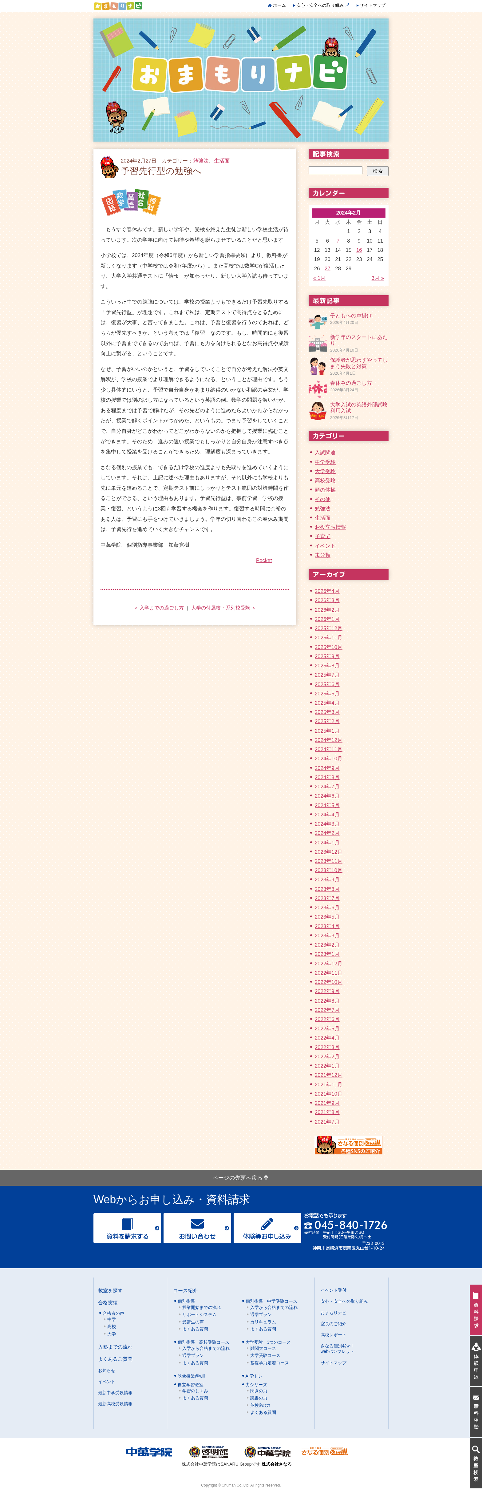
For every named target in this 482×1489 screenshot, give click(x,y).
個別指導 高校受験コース (203, 1342)
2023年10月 (328, 870)
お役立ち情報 (330, 527)
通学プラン (261, 1314)
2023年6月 (327, 908)
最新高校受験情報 (115, 1403)
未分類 (322, 555)
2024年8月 (327, 777)
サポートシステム (199, 1314)
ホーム (279, 5)
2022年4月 (327, 1038)
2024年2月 (327, 833)
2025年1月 (327, 731)
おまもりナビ (333, 1312)
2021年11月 (328, 1085)
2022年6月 (327, 1019)
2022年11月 (328, 973)
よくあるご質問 (115, 1359)
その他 (322, 499)
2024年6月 (327, 796)
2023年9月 (327, 880)
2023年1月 (327, 954)
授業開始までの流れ (201, 1307)
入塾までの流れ (115, 1347)
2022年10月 (328, 982)
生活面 (222, 161)
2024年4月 (327, 815)
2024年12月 (328, 740)
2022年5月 (327, 1029)
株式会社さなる (277, 1464)
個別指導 (186, 1301)
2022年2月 (327, 1057)
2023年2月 (327, 945)
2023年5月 (327, 917)
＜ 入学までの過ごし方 (158, 608)
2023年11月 (328, 861)
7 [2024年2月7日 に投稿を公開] (338, 241)
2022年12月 (328, 964)
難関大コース (263, 1348)
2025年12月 (328, 628)
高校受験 (325, 481)
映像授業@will (191, 1376)
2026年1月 (327, 619)
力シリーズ (256, 1384)
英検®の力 (260, 1405)
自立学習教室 (190, 1384)
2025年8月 (327, 666)
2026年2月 (327, 610)
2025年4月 (327, 703)
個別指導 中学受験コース (271, 1301)
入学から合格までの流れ (274, 1307)
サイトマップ (372, 5)
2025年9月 (327, 656)
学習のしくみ (195, 1390)
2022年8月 (327, 1001)
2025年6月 (327, 684)
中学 (111, 1319)
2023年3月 (327, 936)
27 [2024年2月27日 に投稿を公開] (327, 269)
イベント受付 (333, 1290)
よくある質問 (195, 1328)
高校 (111, 1326)
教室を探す (110, 1290)
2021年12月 (328, 1075)
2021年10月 (328, 1094)
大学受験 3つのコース (268, 1342)
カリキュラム (263, 1321)
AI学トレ (254, 1376)
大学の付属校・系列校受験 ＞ (223, 608)
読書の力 (258, 1397)
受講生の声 (193, 1321)
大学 (111, 1333)
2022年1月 (327, 1066)
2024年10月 (328, 759)
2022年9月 (327, 991)
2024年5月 (327, 805)
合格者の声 (113, 1313)
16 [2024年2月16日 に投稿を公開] (359, 250)
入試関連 (325, 453)
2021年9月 (327, 1103)
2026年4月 (327, 591)
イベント (325, 546)
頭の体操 (325, 490)
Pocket (264, 560)
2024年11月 (328, 749)
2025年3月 (327, 712)
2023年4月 (327, 926)
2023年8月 (327, 889)
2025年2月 (327, 721)
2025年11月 (328, 638)
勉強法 (201, 161)
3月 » (378, 278)
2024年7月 (327, 787)
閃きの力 (258, 1390)
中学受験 (325, 462)
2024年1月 (327, 843)
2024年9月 (327, 768)
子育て (322, 536)
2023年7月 (327, 898)
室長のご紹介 (333, 1323)
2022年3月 (327, 1047)
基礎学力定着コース (269, 1362)
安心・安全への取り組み (322, 5)
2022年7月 (327, 1010)
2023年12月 (328, 852)
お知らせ (106, 1370)
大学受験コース (265, 1355)
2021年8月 (327, 1112)
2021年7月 (327, 1122)
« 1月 (319, 278)
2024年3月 (327, 824)
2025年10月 (328, 647)
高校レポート (333, 1334)
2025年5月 (327, 694)
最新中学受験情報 (115, 1392)
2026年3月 (327, 600)
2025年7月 (327, 675)
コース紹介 (185, 1290)
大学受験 (325, 471)
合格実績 (108, 1302)
